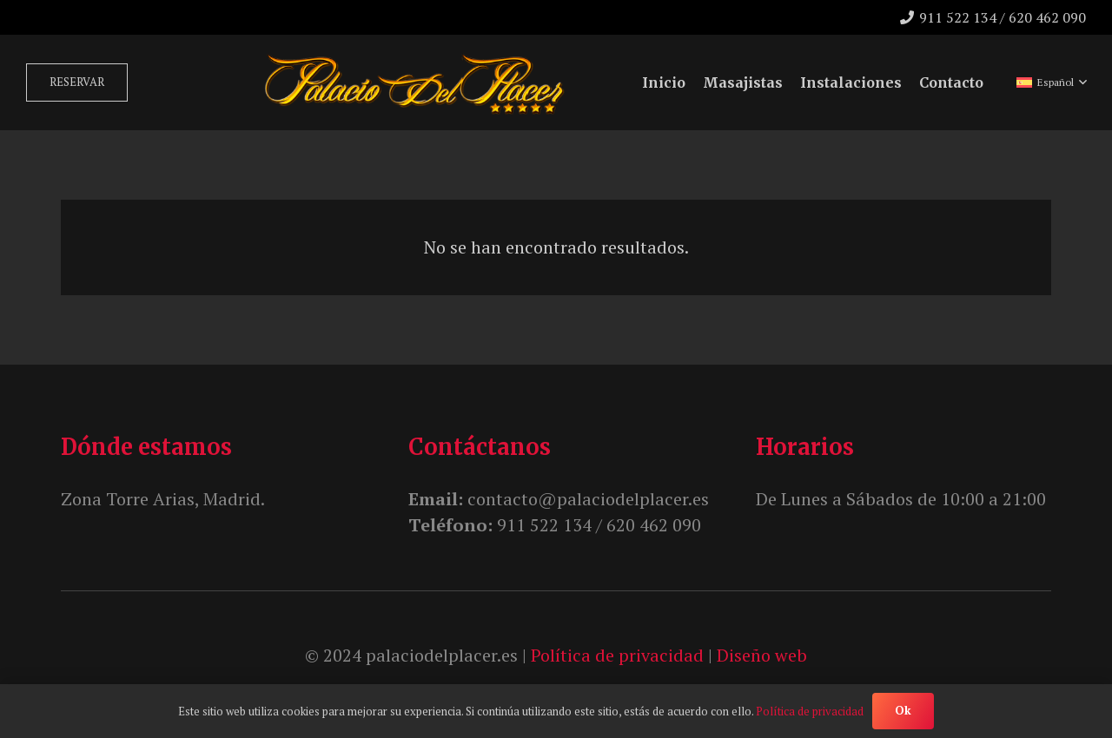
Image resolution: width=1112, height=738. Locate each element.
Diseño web (762, 655)
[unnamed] (414, 82)
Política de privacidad (617, 655)
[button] (1051, 82)
